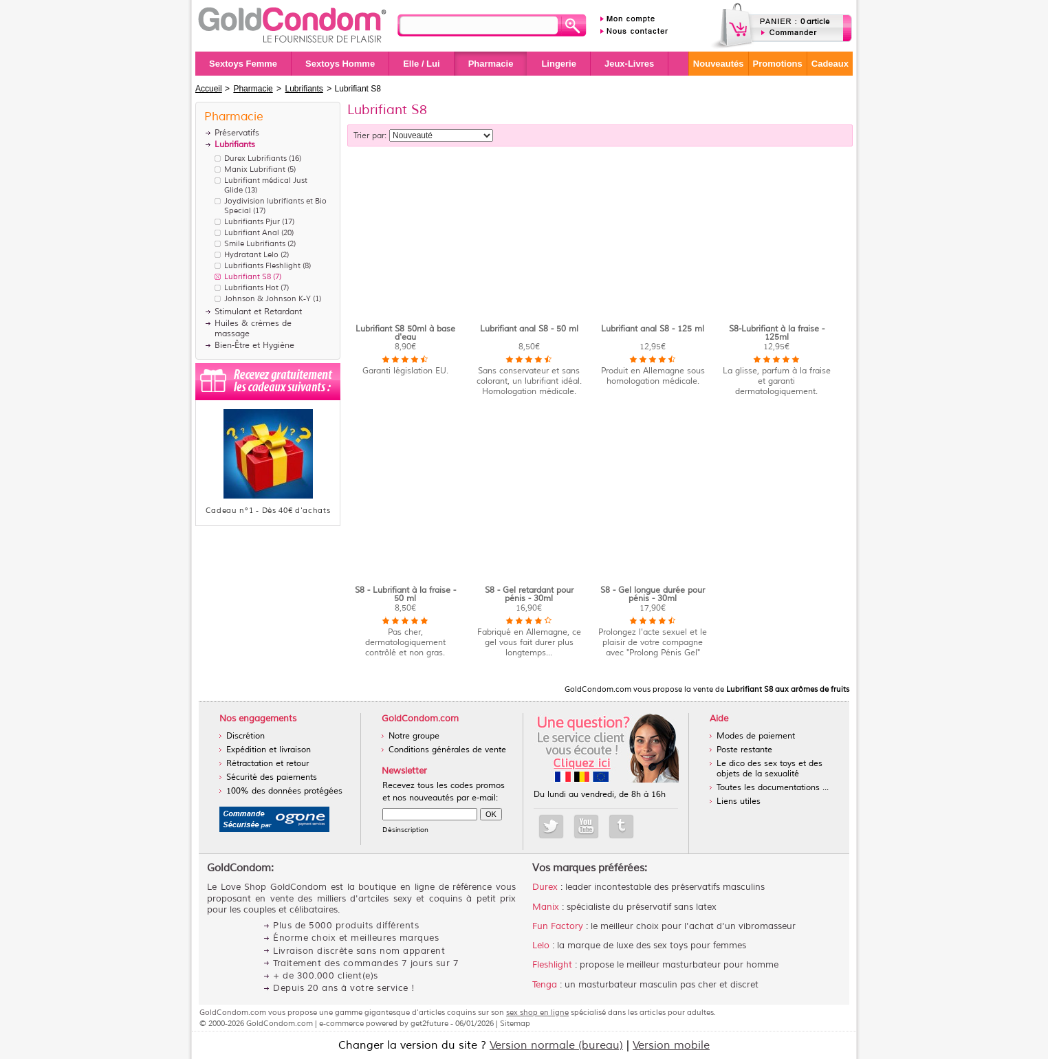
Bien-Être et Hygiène (254, 345)
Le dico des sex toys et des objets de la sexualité (769, 768)
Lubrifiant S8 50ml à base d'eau (405, 333)
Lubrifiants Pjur (252, 221)
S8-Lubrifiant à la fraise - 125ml (777, 333)
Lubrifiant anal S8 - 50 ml (529, 329)
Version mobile (671, 1045)
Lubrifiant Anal (251, 232)
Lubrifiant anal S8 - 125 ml (652, 329)
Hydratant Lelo (251, 254)
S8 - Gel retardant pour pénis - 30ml (529, 594)
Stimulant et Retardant (258, 312)
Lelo (540, 945)
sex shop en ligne (537, 1012)
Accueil (208, 89)
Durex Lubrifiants (255, 158)
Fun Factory (557, 926)
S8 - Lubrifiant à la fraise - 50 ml (405, 594)
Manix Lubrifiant (254, 169)
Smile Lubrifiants (254, 243)
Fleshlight (552, 964)
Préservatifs (237, 133)
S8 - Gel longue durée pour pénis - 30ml (652, 594)
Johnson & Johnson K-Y (267, 298)
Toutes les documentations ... (773, 788)
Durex (545, 887)
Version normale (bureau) (556, 1045)
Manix (545, 907)
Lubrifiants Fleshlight (262, 265)
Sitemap (515, 1023)
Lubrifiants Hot (251, 287)
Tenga (544, 984)
